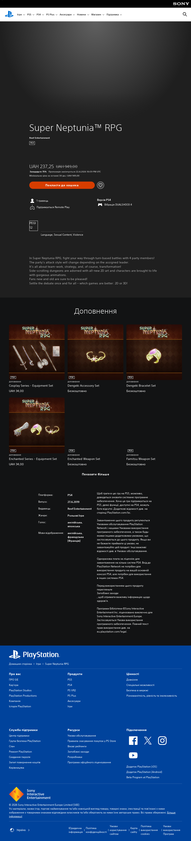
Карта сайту (134, 830)
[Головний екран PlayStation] (9, 14)
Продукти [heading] (75, 674)
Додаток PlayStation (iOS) (141, 766)
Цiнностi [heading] (132, 674)
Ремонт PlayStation (20, 751)
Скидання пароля (19, 757)
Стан (12, 746)
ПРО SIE (13, 679)
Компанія (15, 701)
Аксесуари (66, 14)
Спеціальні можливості (140, 685)
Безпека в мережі (137, 690)
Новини (81, 14)
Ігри (19, 14)
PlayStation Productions (23, 695)
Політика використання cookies (149, 830)
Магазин (96, 14)
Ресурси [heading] (74, 730)
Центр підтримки (19, 735)
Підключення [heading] (136, 730)
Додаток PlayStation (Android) (144, 772)
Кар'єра (13, 685)
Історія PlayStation (20, 706)
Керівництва (16, 767)
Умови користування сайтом (118, 830)
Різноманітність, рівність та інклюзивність (151, 695)
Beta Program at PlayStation (142, 777)
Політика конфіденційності (96, 830)
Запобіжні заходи (107, 593)
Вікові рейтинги (77, 746)
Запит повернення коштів (24, 762)
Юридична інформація (76, 830)
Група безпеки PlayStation (25, 741)
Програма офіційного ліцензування (89, 762)
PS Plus (50, 14)
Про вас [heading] (15, 674)
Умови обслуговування (82, 735)
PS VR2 (72, 690)
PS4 (39, 14)
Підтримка (113, 14)
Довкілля (132, 679)
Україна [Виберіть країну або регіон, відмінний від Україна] (20, 830)
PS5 (29, 14)
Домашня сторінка (20, 664)
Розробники (75, 757)
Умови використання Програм (171, 830)
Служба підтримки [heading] (23, 730)
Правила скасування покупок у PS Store (92, 741)
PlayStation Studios (20, 690)
